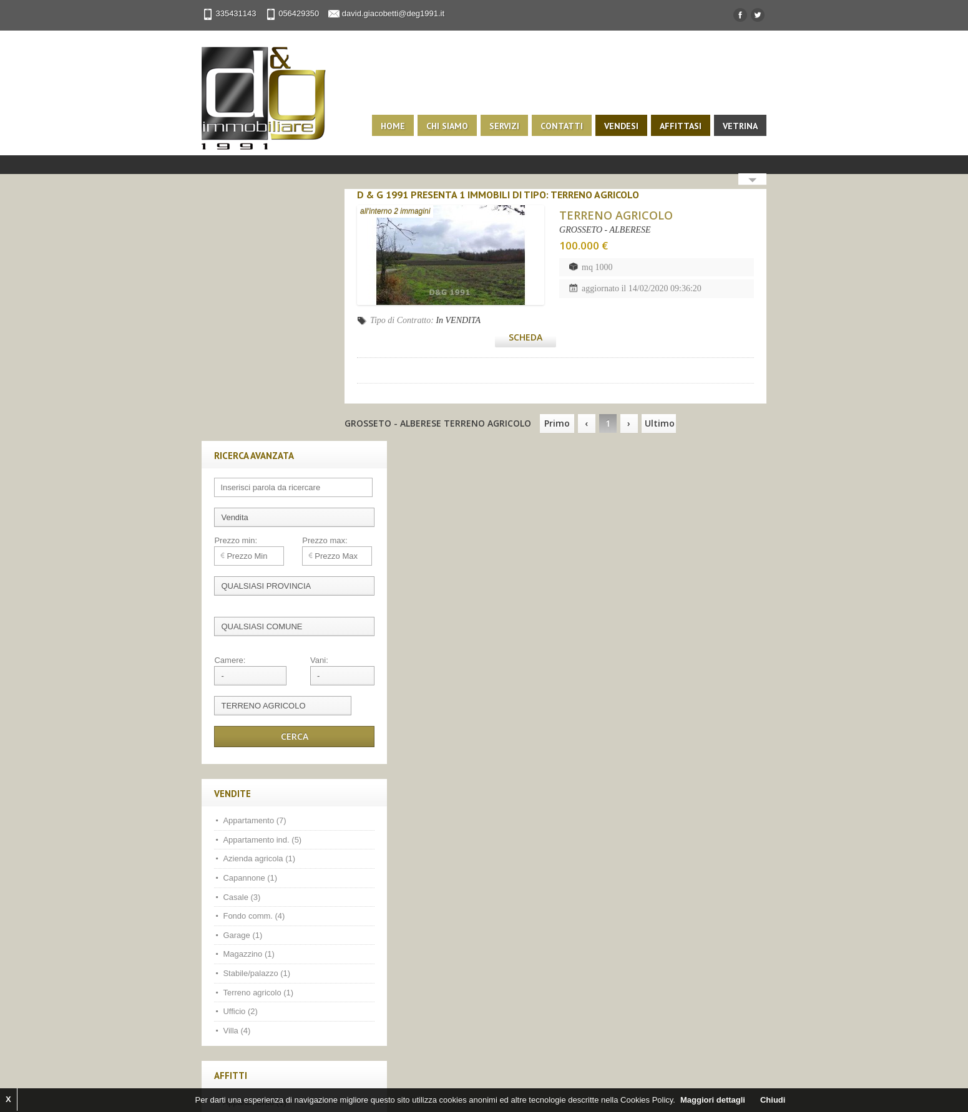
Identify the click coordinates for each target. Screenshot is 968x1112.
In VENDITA (478, 320)
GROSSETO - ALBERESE (620, 229)
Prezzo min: (225, 288)
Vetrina (751, 126)
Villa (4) (226, 778)
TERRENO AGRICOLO (631, 215)
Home (404, 126)
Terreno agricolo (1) (247, 740)
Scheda (733, 318)
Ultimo (679, 404)
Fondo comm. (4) (243, 664)
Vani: (295, 408)
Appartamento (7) (243, 568)
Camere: (219, 408)
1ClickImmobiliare (622, 1076)
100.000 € (599, 245)
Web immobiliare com (266, 1087)
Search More (764, 180)
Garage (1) (232, 683)
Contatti (573, 126)
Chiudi (772, 1100)
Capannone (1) (239, 626)
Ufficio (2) (229, 759)
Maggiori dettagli (712, 1100)
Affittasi (692, 126)
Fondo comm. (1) (243, 869)
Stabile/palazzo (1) (246, 721)
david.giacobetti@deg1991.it (382, 13)
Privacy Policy (444, 1087)
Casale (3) (231, 645)
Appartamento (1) (243, 851)
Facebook (216, 986)
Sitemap (492, 1087)
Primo (576, 404)
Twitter (243, 986)
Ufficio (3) (229, 907)
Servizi (515, 126)
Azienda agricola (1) (248, 607)
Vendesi (632, 126)
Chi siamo (458, 126)
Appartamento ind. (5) (251, 587)
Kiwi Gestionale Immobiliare (362, 1087)
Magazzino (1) (237, 702)
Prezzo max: (301, 288)
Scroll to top (751, 1065)
